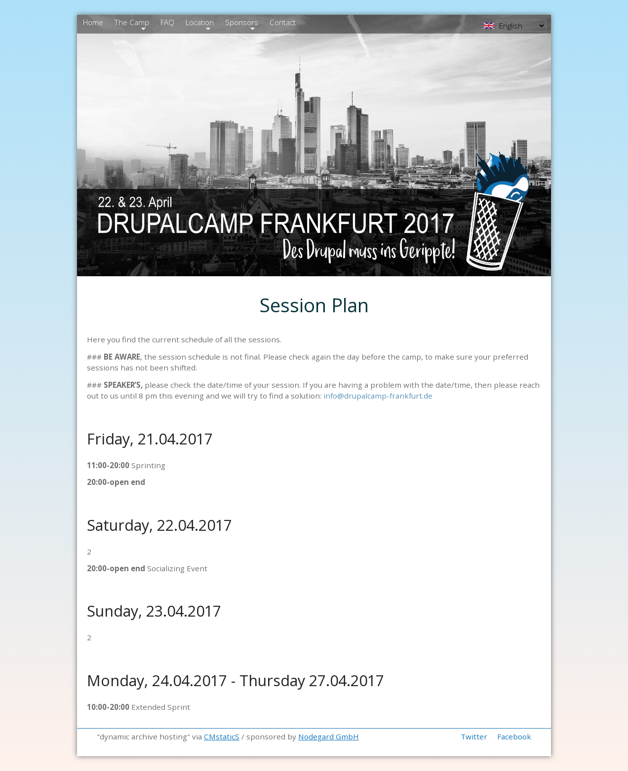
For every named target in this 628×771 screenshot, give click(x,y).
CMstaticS (221, 736)
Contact (283, 22)
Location (198, 23)
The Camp (130, 23)
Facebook (514, 736)
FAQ (167, 22)
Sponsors (240, 23)
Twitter (474, 736)
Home (93, 22)
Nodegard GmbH (328, 736)
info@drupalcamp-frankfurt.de (377, 396)
